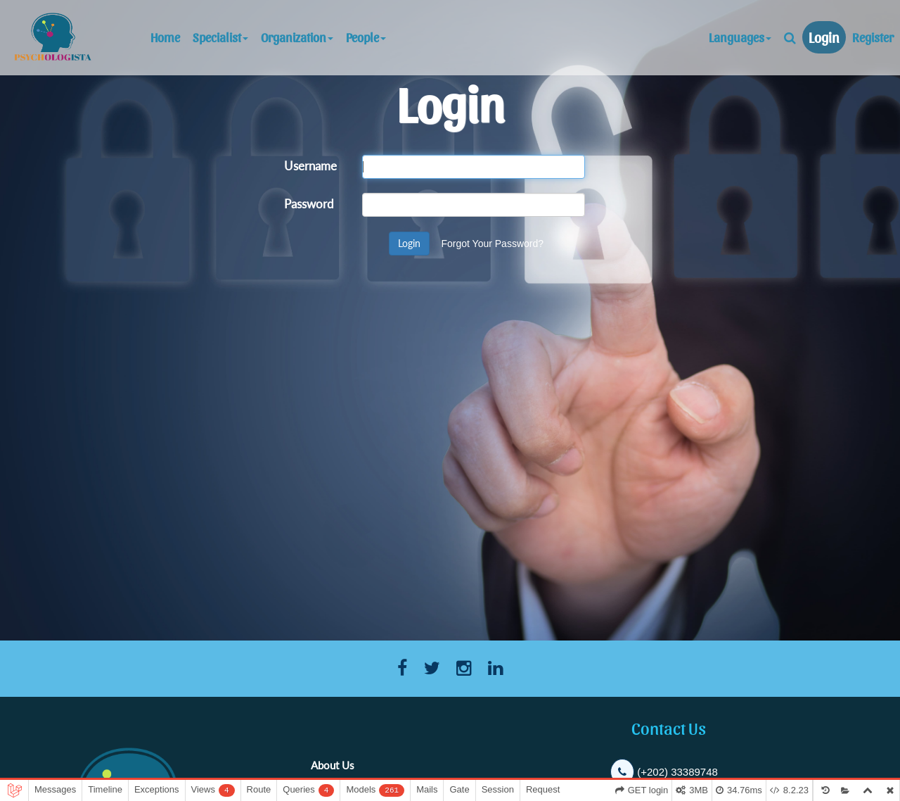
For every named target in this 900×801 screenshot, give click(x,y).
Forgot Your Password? (492, 243)
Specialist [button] (220, 37)
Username (310, 165)
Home (168, 36)
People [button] (366, 37)
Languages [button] (740, 37)
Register (873, 37)
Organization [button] (297, 37)
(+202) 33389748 (677, 772)
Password (309, 203)
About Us (332, 765)
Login (824, 37)
